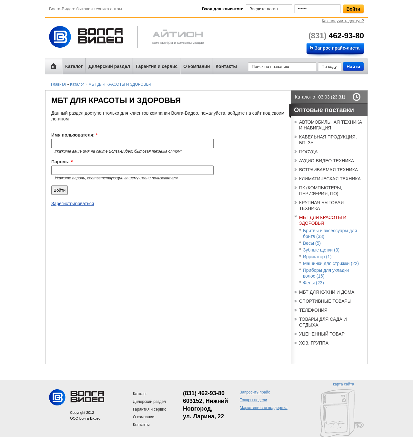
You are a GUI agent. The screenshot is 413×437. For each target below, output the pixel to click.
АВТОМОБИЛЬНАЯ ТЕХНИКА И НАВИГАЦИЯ (330, 124)
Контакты (226, 66)
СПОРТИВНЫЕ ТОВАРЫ (325, 301)
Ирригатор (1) (317, 256)
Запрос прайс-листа (337, 48)
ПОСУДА (308, 151)
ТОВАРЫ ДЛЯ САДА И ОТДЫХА (323, 322)
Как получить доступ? (343, 20)
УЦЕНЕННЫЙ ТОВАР (322, 334)
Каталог (74, 66)
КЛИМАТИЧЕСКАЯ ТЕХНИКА (330, 178)
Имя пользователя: (74, 135)
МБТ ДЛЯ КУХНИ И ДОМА (326, 292)
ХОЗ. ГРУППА (313, 343)
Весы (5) (312, 243)
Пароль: (62, 161)
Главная (58, 84)
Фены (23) (313, 282)
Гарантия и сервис (156, 66)
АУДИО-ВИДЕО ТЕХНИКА (326, 160)
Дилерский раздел (109, 66)
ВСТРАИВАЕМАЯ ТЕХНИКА (328, 169)
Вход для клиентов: (222, 8)
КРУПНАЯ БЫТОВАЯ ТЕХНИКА (321, 205)
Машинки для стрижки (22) (331, 263)
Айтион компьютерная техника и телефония (170, 38)
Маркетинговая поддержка (263, 407)
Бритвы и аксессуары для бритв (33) (330, 233)
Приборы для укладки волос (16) (326, 273)
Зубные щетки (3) (321, 249)
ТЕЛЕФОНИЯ (313, 310)
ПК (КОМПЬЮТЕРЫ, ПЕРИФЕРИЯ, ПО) (320, 190)
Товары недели (253, 400)
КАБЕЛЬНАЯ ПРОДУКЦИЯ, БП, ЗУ (328, 139)
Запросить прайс (255, 392)
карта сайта (343, 384)
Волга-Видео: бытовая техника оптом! (92, 37)
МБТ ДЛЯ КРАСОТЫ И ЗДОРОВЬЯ (119, 84)
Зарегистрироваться (72, 203)
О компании (196, 66)
